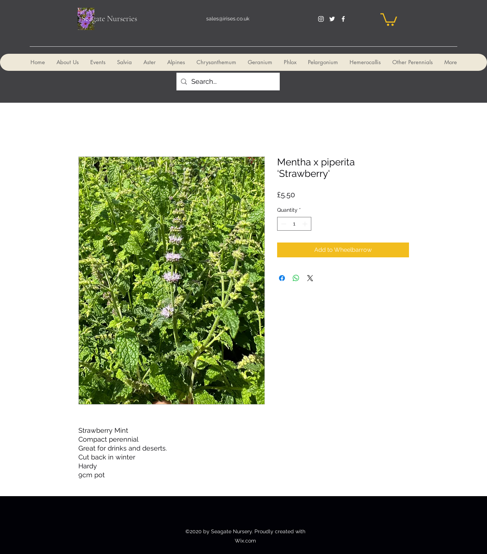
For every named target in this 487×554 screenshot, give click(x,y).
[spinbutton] (294, 223)
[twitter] (332, 19)
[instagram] (321, 19)
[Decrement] (283, 223)
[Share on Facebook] (281, 278)
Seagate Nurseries (109, 18)
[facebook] (343, 19)
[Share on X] (310, 278)
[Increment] (305, 223)
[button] (388, 19)
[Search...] (227, 81)
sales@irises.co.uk (227, 19)
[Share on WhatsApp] (296, 278)
